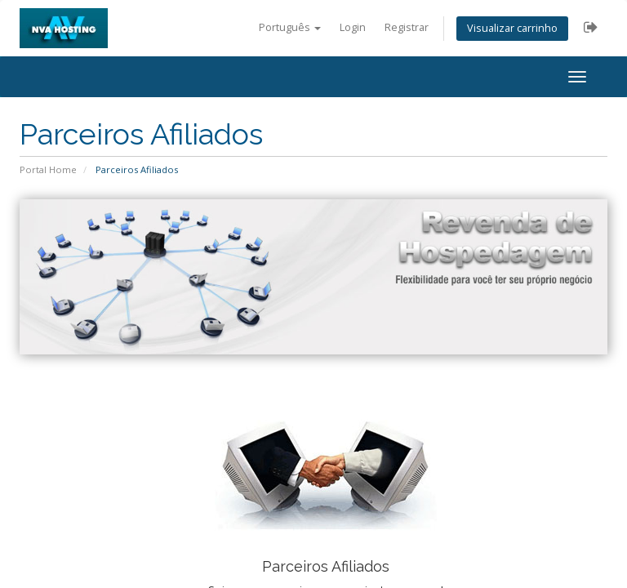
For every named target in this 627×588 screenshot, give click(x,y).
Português (290, 27)
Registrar (407, 27)
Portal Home (48, 169)
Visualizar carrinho (512, 28)
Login (353, 27)
